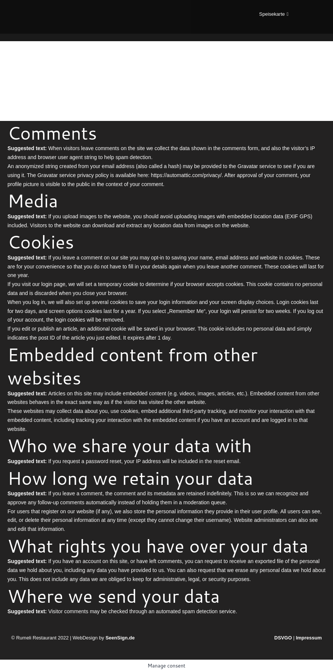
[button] (274, 14)
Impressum (309, 638)
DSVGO (283, 638)
